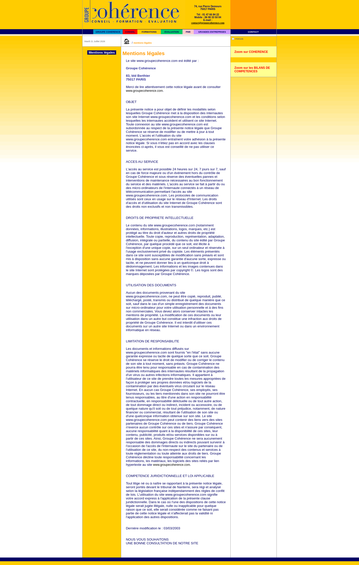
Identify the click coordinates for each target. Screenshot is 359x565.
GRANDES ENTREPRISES (212, 32)
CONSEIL (130, 32)
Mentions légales (142, 43)
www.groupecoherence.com (144, 91)
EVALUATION (172, 32)
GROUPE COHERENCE (107, 32)
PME (188, 32)
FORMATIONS (149, 32)
